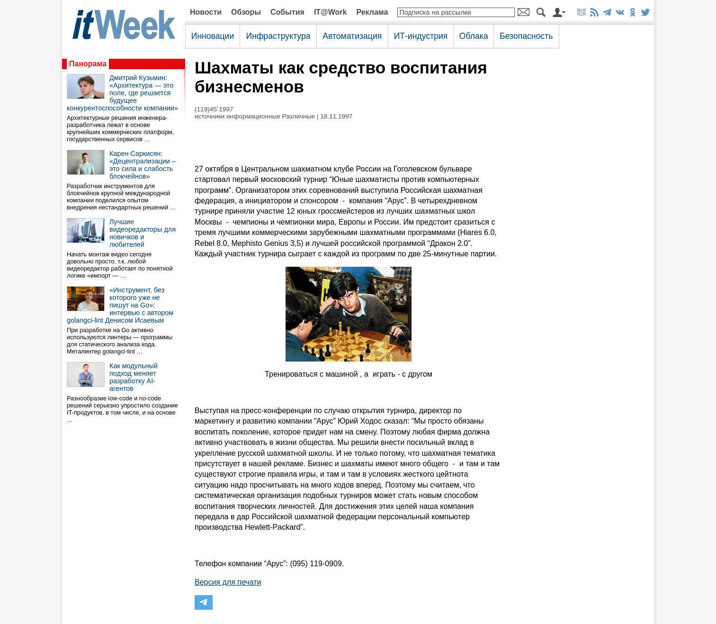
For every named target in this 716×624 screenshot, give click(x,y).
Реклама (372, 12)
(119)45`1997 (214, 109)
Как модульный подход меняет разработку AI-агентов (133, 377)
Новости (206, 12)
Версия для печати (228, 582)
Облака (473, 36)
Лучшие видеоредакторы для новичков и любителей (142, 233)
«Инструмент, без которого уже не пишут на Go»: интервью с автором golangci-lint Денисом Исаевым (120, 305)
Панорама (88, 64)
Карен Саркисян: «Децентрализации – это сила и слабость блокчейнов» (142, 165)
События (287, 12)
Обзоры (246, 12)
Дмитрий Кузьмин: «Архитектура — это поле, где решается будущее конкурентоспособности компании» (122, 93)
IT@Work (330, 12)
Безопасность (526, 36)
